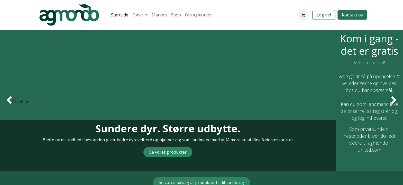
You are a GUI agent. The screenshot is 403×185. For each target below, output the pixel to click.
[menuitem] (119, 15)
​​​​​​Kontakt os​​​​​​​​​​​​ (352, 15)
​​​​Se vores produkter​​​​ (168, 152)
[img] (16, 100)
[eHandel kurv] (302, 15)
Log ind (324, 15)
